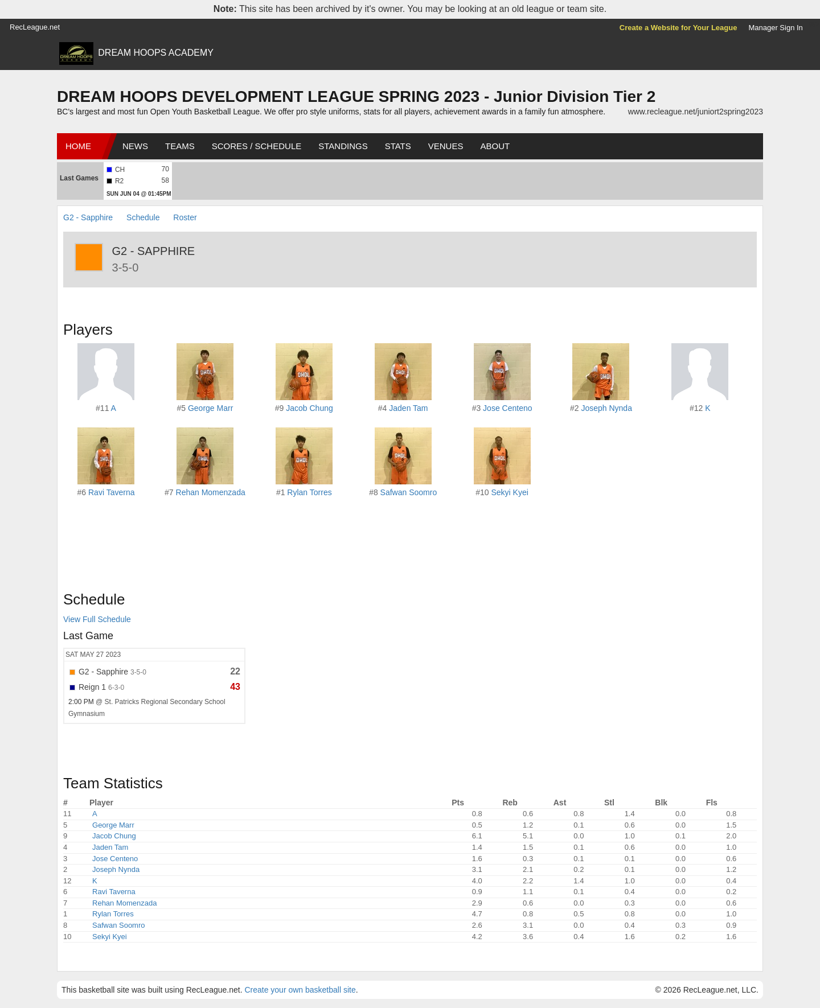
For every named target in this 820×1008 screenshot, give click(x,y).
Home (78, 146)
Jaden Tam (408, 408)
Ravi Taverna (111, 492)
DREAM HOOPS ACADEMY (156, 52)
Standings (342, 146)
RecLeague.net (35, 27)
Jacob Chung (309, 408)
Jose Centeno (507, 408)
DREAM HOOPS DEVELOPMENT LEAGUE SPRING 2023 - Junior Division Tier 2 (356, 96)
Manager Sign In (775, 27)
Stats (398, 146)
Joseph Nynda (606, 408)
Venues (446, 146)
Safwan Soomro (408, 492)
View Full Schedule (97, 619)
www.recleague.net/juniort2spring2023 (695, 111)
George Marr (210, 408)
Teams (180, 146)
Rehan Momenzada (210, 492)
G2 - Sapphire (88, 217)
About (495, 146)
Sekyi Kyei (509, 492)
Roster (184, 217)
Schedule (142, 217)
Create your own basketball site (299, 989)
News (135, 146)
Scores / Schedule (257, 146)
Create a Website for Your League (678, 27)
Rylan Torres (309, 492)
